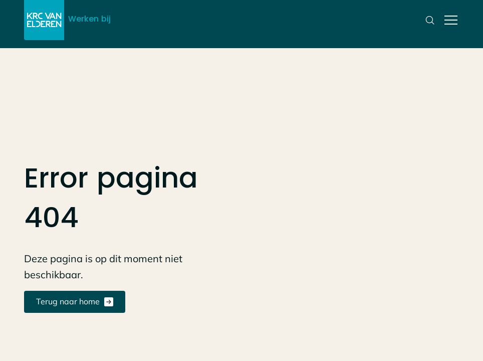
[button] (449, 20)
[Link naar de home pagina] (44, 20)
